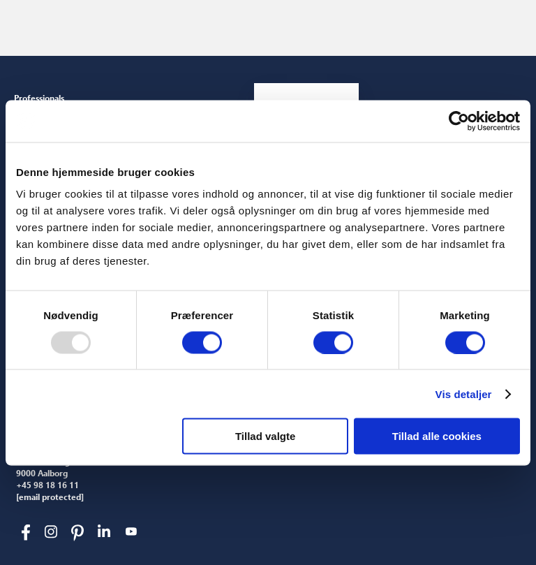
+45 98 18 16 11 (47, 485)
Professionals (39, 97)
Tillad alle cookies (437, 436)
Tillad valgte (265, 436)
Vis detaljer (464, 393)
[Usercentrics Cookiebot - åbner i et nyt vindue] (459, 120)
